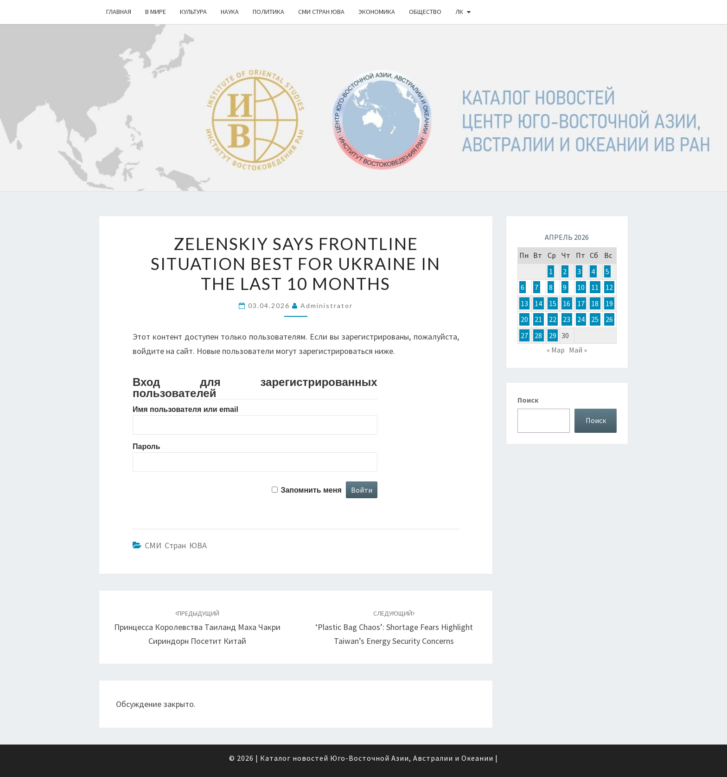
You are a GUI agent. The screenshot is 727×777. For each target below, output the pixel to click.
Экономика (376, 11)
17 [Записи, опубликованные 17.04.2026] (581, 303)
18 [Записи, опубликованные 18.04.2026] (595, 303)
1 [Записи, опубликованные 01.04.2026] (551, 271)
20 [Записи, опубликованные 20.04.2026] (524, 319)
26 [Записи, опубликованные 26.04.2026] (609, 319)
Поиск (528, 400)
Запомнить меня (311, 490)
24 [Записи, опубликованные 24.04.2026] (581, 319)
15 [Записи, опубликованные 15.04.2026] (552, 303)
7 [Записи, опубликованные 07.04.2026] (536, 287)
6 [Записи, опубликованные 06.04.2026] (522, 287)
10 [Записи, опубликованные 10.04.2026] (581, 287)
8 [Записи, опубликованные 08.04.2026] (551, 287)
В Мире (155, 11)
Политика (268, 11)
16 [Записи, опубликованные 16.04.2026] (566, 303)
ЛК (459, 11)
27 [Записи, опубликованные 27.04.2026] (524, 335)
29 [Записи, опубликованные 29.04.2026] (552, 335)
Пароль (146, 446)
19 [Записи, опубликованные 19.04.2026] (609, 303)
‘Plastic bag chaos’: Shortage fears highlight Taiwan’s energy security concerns (394, 627)
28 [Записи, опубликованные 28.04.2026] (538, 335)
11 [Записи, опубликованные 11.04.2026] (595, 287)
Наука (230, 11)
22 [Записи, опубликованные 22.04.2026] (552, 319)
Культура (193, 11)
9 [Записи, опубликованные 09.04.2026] (565, 287)
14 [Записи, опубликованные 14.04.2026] (538, 303)
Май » (578, 349)
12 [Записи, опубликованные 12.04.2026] (609, 287)
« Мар (556, 349)
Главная (118, 11)
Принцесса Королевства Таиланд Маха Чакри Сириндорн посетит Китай (197, 627)
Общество (425, 11)
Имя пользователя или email (185, 409)
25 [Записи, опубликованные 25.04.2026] (595, 319)
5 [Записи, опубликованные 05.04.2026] (607, 271)
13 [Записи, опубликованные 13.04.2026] (524, 303)
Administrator (326, 305)
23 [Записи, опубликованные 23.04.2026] (566, 319)
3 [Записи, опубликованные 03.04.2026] (579, 271)
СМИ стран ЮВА (321, 11)
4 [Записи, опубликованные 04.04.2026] (593, 271)
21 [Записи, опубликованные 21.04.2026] (538, 319)
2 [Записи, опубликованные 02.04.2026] (565, 271)
